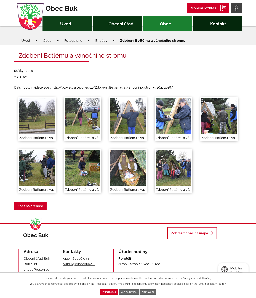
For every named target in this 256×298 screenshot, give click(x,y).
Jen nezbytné (129, 291)
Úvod (65, 23)
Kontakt (218, 23)
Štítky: (19, 71)
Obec (165, 23)
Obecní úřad (121, 23)
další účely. (205, 277)
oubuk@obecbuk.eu (79, 264)
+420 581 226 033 (76, 258)
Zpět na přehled (32, 206)
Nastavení (152, 291)
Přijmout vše (105, 291)
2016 (29, 71)
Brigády (101, 40)
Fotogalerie (73, 40)
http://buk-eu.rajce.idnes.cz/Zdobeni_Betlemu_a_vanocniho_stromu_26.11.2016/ (112, 87)
